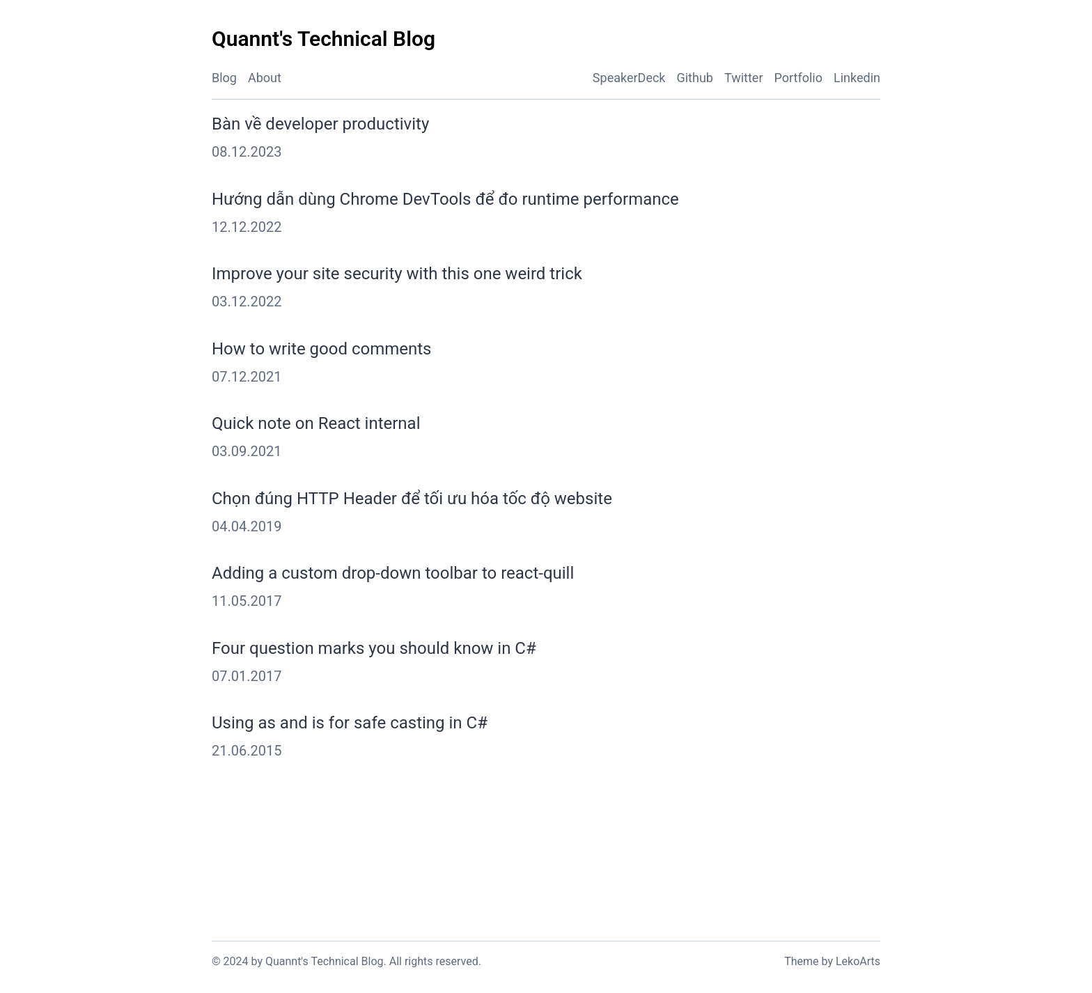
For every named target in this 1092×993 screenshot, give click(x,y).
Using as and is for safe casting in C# (350, 723)
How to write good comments (322, 349)
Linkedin (857, 77)
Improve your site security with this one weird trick (397, 273)
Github (694, 77)
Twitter (743, 77)
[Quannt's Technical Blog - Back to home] (323, 39)
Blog (224, 77)
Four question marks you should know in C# (374, 648)
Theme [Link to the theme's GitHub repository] (801, 961)
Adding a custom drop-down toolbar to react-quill (393, 573)
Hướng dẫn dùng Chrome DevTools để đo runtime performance (445, 199)
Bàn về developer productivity (320, 124)
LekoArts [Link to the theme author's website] (858, 961)
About (264, 77)
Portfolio (798, 77)
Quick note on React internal (316, 423)
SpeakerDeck (629, 77)
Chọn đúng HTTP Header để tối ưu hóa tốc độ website (412, 498)
